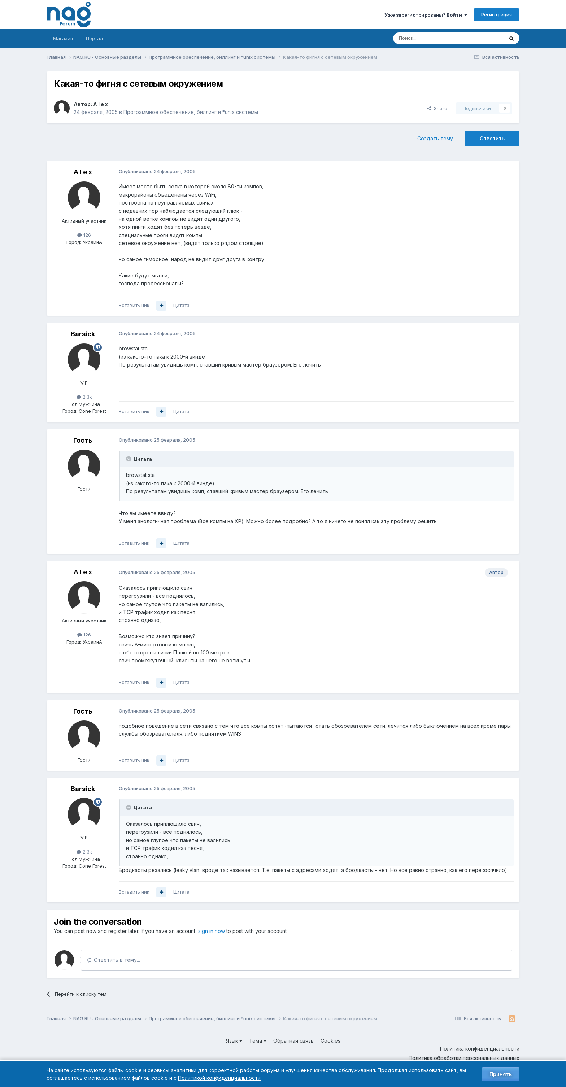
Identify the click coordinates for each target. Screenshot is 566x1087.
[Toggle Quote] (129, 459)
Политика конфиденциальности (479, 1049)
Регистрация (496, 14)
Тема (257, 1041)
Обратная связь (293, 1041)
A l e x (100, 104)
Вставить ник (134, 305)
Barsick (83, 334)
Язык (234, 1041)
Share (437, 108)
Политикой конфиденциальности (219, 1078)
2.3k (84, 397)
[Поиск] (428, 38)
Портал (94, 38)
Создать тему (435, 138)
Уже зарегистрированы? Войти (425, 15)
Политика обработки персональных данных (464, 1058)
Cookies (330, 1041)
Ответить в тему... (113, 960)
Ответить (492, 138)
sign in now (211, 931)
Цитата (181, 305)
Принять (500, 1074)
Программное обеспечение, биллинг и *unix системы (190, 112)
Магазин (63, 38)
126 (84, 235)
